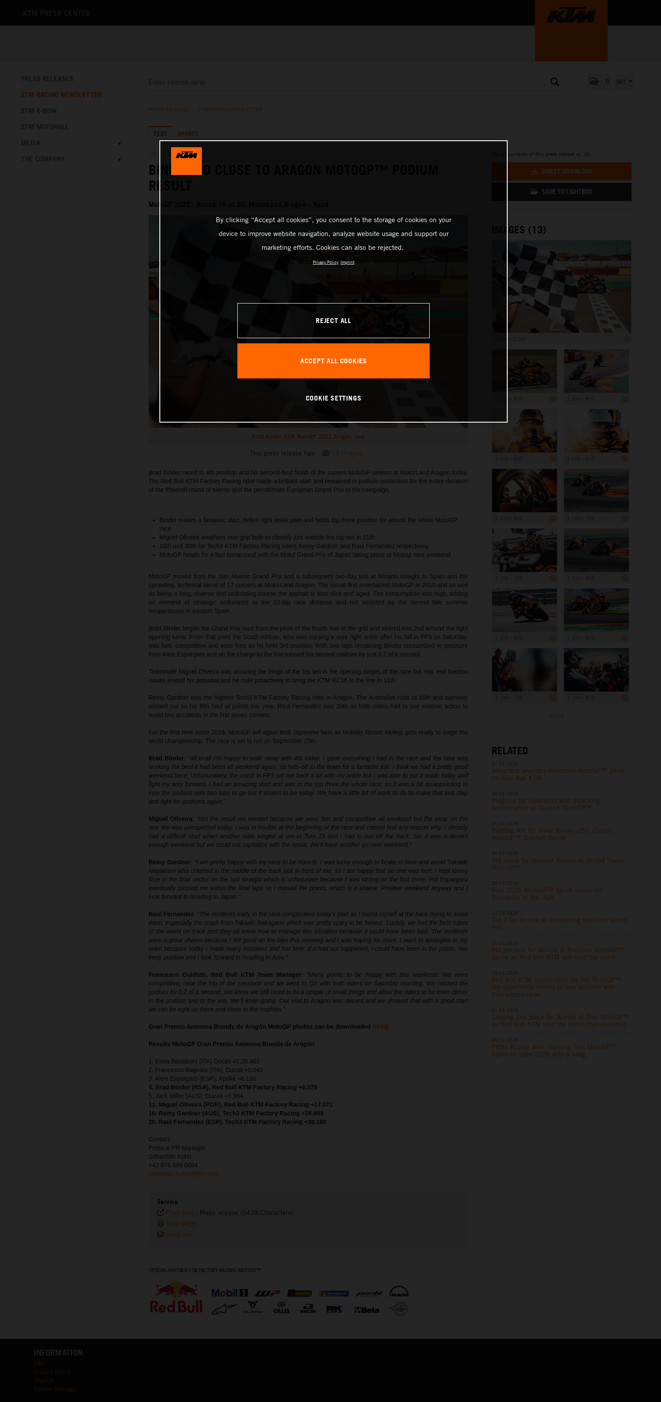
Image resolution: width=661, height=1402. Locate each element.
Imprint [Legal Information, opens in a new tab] (347, 262)
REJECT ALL (333, 320)
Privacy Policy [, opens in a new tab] (325, 262)
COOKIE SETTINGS (334, 398)
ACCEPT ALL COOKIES (333, 360)
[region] (333, 281)
